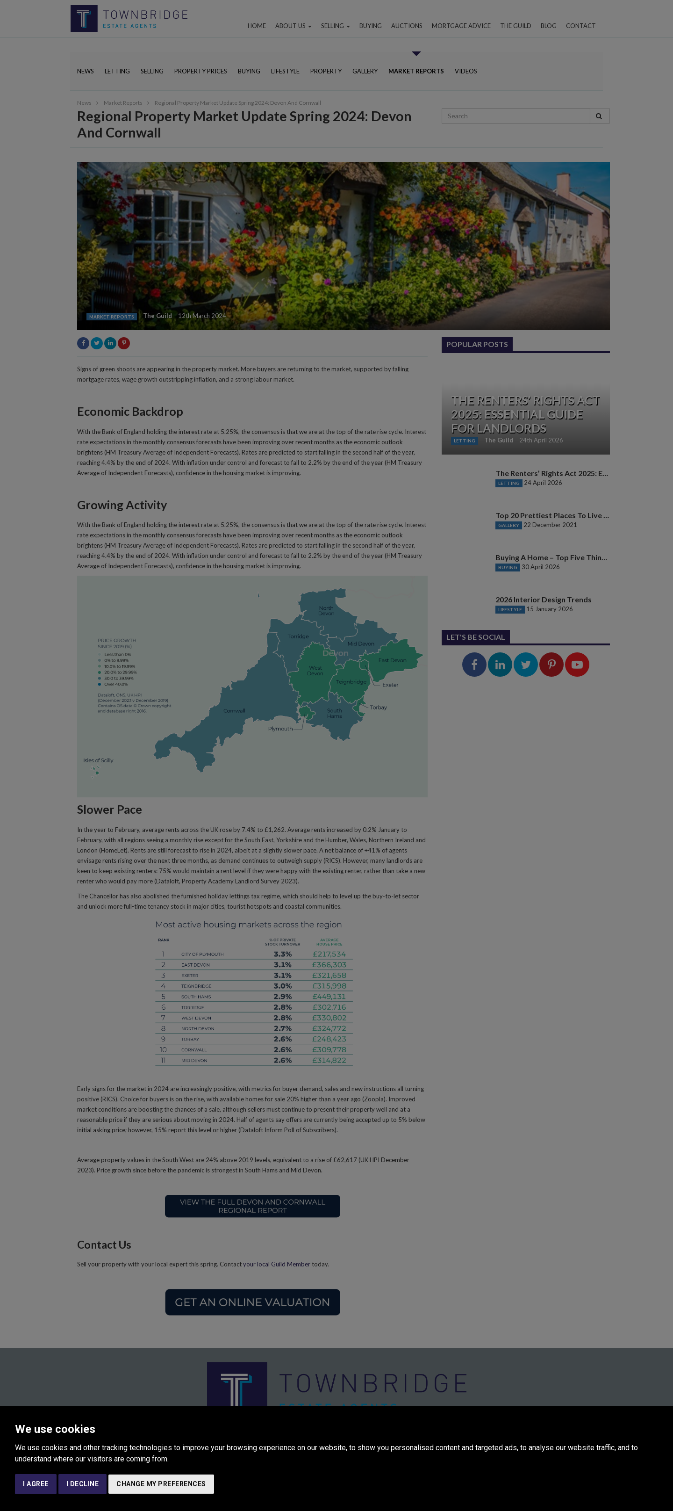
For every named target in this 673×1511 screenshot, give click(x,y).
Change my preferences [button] (161, 1484)
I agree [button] (36, 1484)
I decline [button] (82, 1484)
